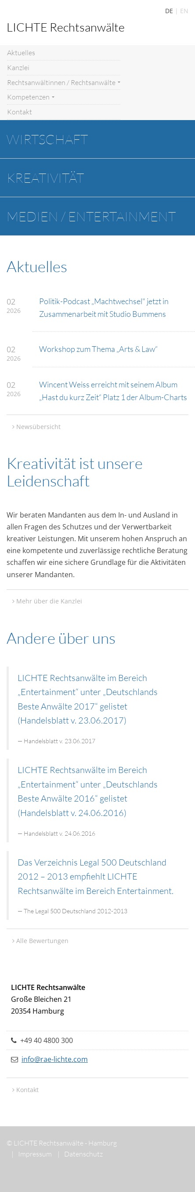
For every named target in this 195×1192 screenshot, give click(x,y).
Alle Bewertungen (42, 941)
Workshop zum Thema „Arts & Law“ (98, 349)
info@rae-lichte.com (55, 1059)
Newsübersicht (38, 426)
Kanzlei (18, 67)
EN (184, 11)
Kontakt (19, 111)
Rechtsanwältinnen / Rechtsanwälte (63, 82)
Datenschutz (80, 1153)
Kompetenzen (30, 96)
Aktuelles (21, 52)
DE (169, 11)
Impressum (31, 1153)
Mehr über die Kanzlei (49, 601)
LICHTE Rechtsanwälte (66, 27)
